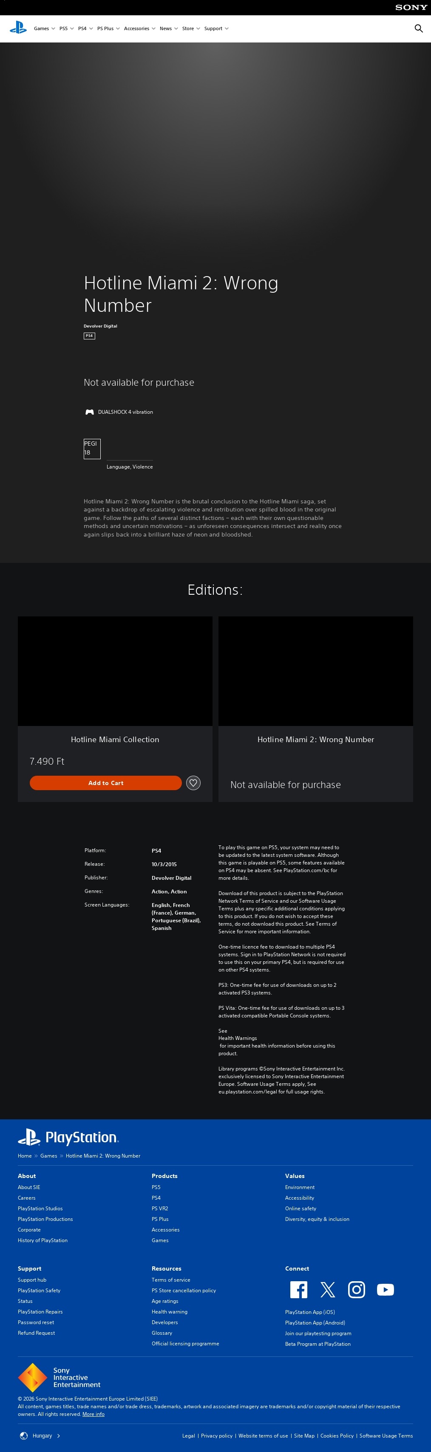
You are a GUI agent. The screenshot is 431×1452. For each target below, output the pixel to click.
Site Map (304, 1435)
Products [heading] (165, 1176)
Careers (27, 1197)
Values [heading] (295, 1176)
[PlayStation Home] (18, 28)
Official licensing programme (185, 1343)
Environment (300, 1187)
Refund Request (36, 1332)
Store (188, 29)
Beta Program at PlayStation (318, 1343)
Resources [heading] (166, 1268)
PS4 (82, 29)
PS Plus (105, 29)
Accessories (136, 29)
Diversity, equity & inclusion (317, 1219)
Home (25, 1155)
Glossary (162, 1332)
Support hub (32, 1279)
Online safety (300, 1208)
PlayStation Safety (39, 1290)
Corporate (29, 1229)
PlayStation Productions (45, 1219)
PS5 (64, 29)
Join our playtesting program (318, 1333)
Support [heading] (29, 1268)
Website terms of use (263, 1435)
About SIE (29, 1187)
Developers (165, 1322)
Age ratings (165, 1301)
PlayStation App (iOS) (310, 1312)
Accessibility (299, 1197)
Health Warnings (237, 1038)
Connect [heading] (297, 1268)
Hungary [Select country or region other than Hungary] (40, 1436)
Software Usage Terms (386, 1435)
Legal (188, 1435)
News (166, 29)
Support (213, 29)
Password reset (36, 1322)
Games (41, 29)
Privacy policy (217, 1435)
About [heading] (27, 1176)
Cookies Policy (337, 1435)
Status (25, 1301)
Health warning (169, 1311)
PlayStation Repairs (40, 1311)
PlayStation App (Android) (315, 1322)
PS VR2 (160, 1208)
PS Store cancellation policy (184, 1290)
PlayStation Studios (40, 1208)
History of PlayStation (43, 1240)
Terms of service (171, 1279)
